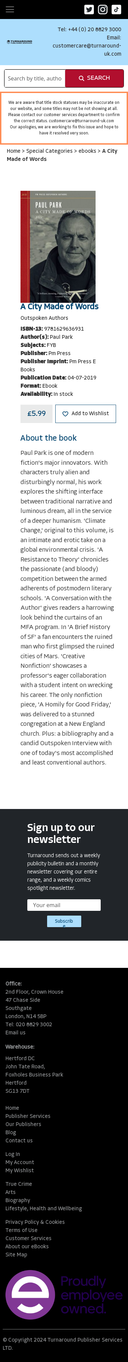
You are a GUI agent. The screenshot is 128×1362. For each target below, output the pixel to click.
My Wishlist (19, 1171)
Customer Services (28, 1238)
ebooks (88, 151)
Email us (15, 1033)
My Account (19, 1162)
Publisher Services (28, 1116)
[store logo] (19, 42)
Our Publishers (23, 1124)
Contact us (19, 1141)
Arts (10, 1192)
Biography (17, 1200)
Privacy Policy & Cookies (35, 1222)
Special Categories (50, 151)
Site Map (16, 1255)
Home (14, 151)
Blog (10, 1133)
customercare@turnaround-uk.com (81, 121)
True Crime (18, 1184)
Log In (12, 1154)
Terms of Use (21, 1230)
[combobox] (34, 78)
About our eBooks (27, 1247)
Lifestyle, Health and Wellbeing (43, 1209)
